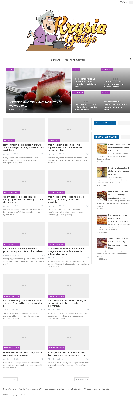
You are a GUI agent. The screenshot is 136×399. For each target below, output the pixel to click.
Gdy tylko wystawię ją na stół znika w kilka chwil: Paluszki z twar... (119, 147)
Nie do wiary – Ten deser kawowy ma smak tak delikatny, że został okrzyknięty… (67, 303)
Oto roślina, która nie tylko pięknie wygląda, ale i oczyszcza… (86, 107)
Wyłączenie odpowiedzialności (96, 389)
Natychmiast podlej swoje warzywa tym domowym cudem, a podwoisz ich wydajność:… (23, 147)
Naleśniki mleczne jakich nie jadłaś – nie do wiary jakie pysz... (118, 171)
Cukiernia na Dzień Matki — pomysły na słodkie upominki (114, 84)
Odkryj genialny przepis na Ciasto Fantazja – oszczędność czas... (118, 194)
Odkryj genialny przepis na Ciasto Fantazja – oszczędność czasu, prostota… (66, 199)
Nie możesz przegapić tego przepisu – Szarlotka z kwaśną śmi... (118, 218)
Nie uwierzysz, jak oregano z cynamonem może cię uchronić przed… (115, 105)
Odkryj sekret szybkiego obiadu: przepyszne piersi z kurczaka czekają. (23, 250)
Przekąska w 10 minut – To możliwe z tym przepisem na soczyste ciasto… (67, 354)
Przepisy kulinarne (75, 60)
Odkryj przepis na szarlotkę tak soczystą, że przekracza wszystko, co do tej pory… (23, 199)
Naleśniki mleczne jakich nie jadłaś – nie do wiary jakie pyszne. (22, 354)
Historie (10, 69)
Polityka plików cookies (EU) (30, 389)
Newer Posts (82, 379)
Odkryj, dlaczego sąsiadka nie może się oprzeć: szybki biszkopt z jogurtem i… (23, 303)
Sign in (123, 2)
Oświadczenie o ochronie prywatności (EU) (63, 389)
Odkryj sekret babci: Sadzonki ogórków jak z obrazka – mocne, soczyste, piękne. (65, 147)
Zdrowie (55, 60)
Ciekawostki (107, 69)
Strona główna (9, 389)
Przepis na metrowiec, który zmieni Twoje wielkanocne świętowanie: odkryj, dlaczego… (66, 251)
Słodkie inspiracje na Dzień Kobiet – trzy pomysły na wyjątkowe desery (86, 83)
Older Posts (10, 379)
